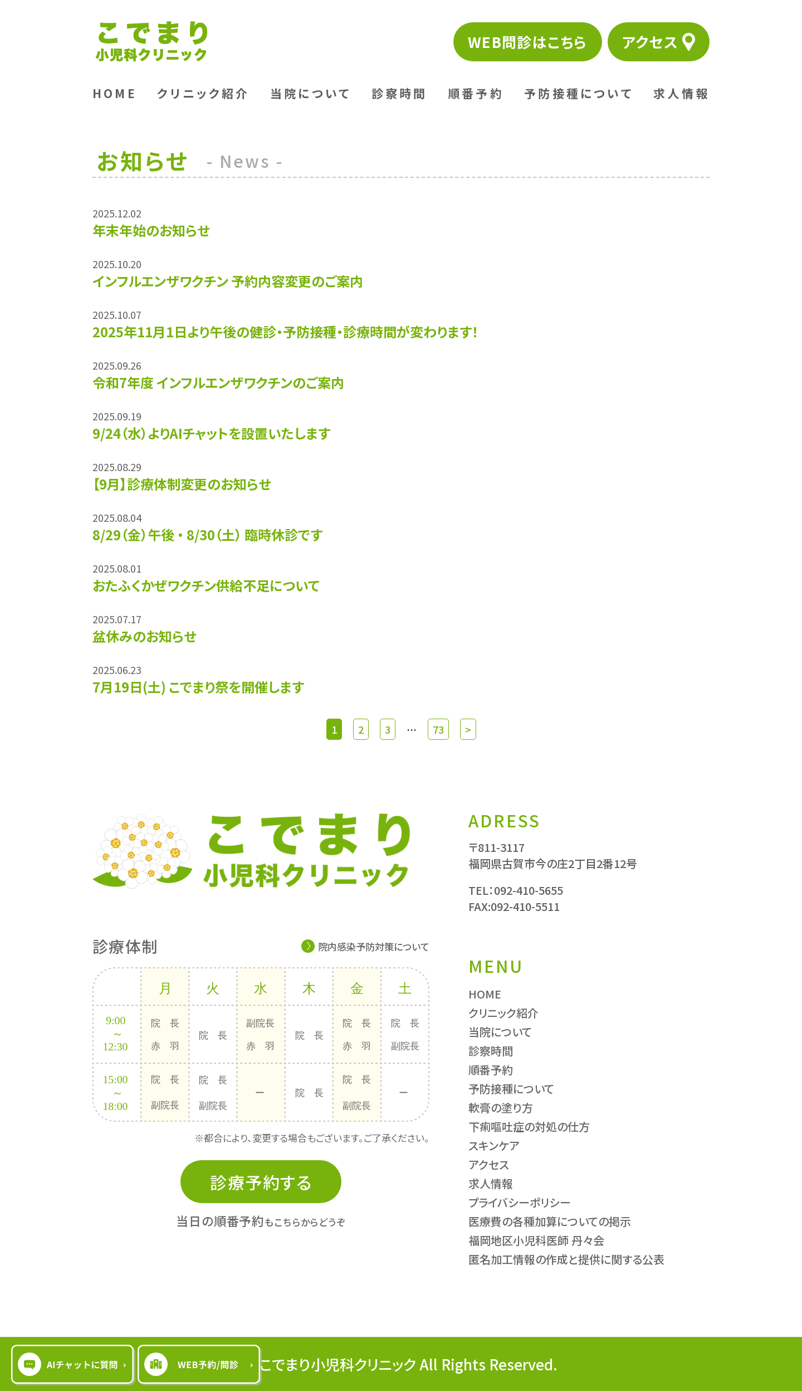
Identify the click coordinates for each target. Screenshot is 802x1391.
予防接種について (578, 93)
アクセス (650, 41)
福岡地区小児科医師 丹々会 (536, 1240)
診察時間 (399, 93)
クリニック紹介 (203, 93)
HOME (114, 93)
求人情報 (681, 93)
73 (438, 729)
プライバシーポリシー (519, 1202)
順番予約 (476, 93)
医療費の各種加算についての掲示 (549, 1221)
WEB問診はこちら (528, 41)
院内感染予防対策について (373, 946)
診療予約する (261, 1182)
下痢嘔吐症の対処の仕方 (529, 1126)
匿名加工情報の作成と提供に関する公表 (566, 1259)
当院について (310, 93)
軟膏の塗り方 (500, 1107)
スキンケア (494, 1145)
